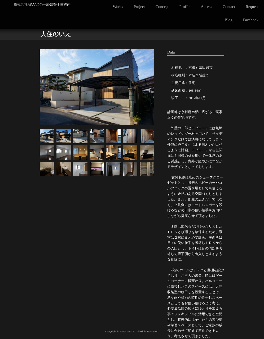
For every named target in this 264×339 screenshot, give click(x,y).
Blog (228, 20)
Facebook (250, 20)
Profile (184, 7)
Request (252, 7)
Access (206, 7)
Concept (162, 7)
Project (139, 7)
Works (118, 7)
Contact (229, 7)
